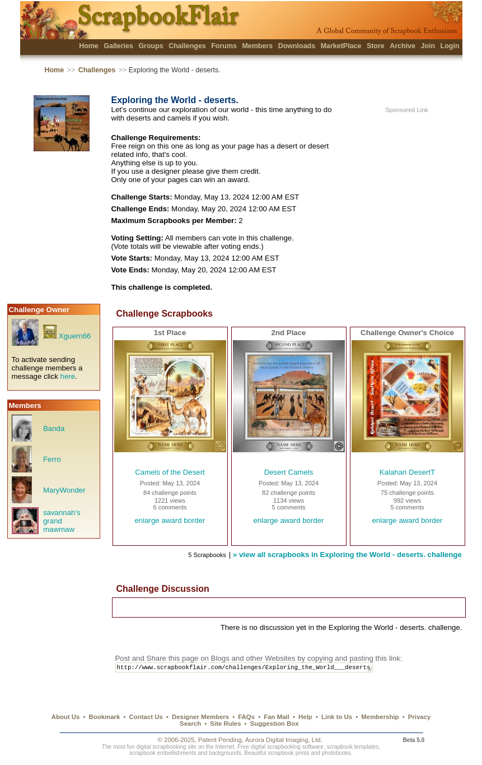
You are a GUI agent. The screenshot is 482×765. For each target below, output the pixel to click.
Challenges (187, 46)
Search (190, 723)
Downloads (297, 46)
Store (376, 46)
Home (89, 46)
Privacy (419, 716)
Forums (224, 46)
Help (305, 716)
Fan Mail (276, 716)
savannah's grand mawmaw (62, 521)
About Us (66, 716)
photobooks (336, 753)
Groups (150, 46)
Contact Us (146, 716)
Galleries (118, 46)
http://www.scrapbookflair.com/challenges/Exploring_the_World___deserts (254, 668)
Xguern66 (75, 336)
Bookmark (104, 716)
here (68, 376)
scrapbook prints (288, 753)
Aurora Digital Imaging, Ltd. (283, 739)
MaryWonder (64, 490)
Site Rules (225, 723)
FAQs (246, 716)
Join (427, 46)
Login (450, 46)
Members (257, 46)
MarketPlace (341, 46)
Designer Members (200, 716)
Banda (53, 428)
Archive (402, 46)
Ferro (52, 459)
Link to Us (336, 716)
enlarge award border (169, 520)
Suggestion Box (274, 723)
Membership (380, 716)
